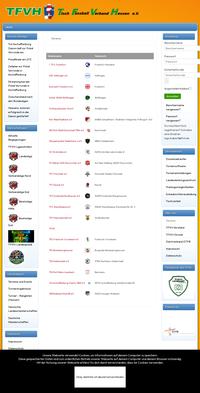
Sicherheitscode (174, 69)
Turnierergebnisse (19, 288)
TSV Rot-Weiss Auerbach (61, 272)
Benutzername (173, 42)
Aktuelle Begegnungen (17, 138)
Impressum (15, 341)
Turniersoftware (176, 166)
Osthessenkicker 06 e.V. (61, 108)
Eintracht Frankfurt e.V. (61, 86)
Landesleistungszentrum (179, 180)
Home (9, 27)
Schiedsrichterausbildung (179, 194)
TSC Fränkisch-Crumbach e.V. (64, 239)
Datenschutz (16, 348)
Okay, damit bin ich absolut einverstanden (100, 377)
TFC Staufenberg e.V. (60, 207)
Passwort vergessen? (173, 118)
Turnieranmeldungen (178, 173)
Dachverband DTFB (178, 241)
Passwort (170, 56)
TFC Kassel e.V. (56, 184)
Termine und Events (20, 281)
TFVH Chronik (174, 234)
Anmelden (172, 96)
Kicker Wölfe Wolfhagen (61, 97)
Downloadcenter (176, 159)
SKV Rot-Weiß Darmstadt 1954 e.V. (66, 130)
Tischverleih (173, 201)
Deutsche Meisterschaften (18, 320)
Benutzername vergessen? (175, 107)
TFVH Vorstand (175, 227)
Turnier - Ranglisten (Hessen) (20, 298)
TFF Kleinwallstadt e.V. (60, 217)
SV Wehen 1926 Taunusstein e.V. (65, 163)
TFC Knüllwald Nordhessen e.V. (64, 196)
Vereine (171, 220)
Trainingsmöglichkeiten (179, 187)
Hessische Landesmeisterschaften (21, 309)
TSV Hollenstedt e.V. (59, 261)
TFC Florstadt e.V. (58, 174)
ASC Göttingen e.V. (58, 75)
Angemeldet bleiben (176, 88)
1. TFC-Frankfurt (57, 64)
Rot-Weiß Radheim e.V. (60, 119)
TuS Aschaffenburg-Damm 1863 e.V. (67, 283)
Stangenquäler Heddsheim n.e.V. (65, 141)
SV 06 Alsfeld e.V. (58, 152)
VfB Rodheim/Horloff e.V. (61, 293)
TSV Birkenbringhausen (61, 250)
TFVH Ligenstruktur (20, 146)
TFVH (52, 228)
